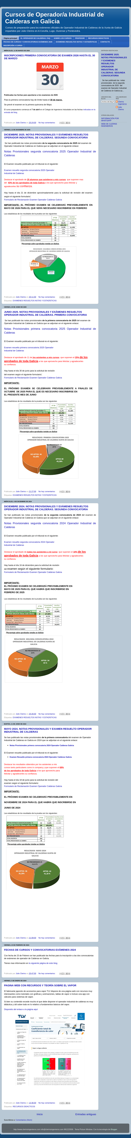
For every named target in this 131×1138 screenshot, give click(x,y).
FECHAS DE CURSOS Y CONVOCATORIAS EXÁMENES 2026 (27, 42)
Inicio (40, 1114)
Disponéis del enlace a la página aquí (21, 1009)
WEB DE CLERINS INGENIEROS (109, 125)
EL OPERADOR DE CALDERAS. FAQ (35, 38)
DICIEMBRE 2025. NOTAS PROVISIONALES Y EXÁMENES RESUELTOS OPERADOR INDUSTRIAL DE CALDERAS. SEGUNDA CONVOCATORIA (46, 136)
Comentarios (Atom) (24, 1120)
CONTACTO (105, 42)
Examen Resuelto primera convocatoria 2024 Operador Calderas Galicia (41, 757)
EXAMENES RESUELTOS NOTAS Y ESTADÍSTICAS (35, 301)
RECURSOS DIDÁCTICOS (98, 38)
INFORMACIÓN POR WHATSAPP (110, 119)
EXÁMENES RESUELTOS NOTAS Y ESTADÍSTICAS (76, 42)
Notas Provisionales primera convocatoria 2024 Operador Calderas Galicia (42, 745)
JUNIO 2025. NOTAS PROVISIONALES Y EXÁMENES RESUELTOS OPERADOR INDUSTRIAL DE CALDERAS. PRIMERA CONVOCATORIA (45, 313)
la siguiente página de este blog (43, 963)
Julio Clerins (121, 108)
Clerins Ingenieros (122, 103)
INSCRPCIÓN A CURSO (12, 45)
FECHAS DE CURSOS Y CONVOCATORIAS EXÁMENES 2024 (40, 949)
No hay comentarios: (47, 123)
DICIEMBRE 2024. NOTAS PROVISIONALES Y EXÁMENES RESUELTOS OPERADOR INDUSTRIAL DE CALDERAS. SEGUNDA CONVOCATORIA (46, 508)
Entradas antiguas (85, 1114)
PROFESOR (80, 38)
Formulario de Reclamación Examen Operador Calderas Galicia (33, 200)
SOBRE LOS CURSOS (63, 38)
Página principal (10, 38)
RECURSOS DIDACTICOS (24, 1106)
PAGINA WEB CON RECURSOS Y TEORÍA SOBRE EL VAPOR (40, 985)
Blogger (114, 1129)
